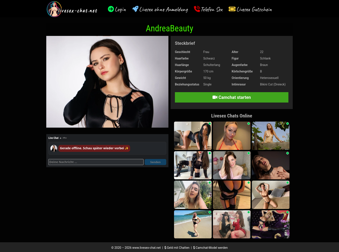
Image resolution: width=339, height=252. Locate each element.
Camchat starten (232, 97)
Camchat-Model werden (210, 247)
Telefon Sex (211, 9)
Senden (155, 162)
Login (120, 9)
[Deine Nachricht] (96, 162)
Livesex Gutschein (254, 9)
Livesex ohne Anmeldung (163, 9)
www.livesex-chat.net (146, 247)
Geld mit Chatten (177, 247)
